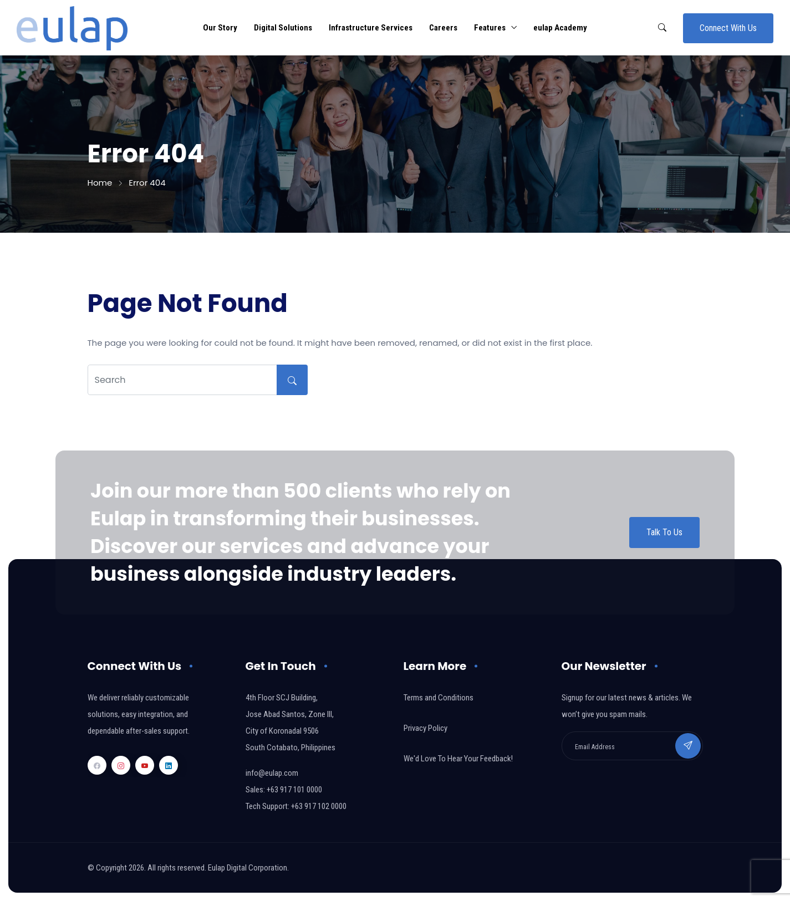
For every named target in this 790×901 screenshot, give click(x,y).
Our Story (220, 28)
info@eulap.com (272, 773)
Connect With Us (728, 28)
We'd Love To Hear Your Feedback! (458, 759)
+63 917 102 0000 (318, 806)
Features (490, 28)
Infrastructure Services (370, 28)
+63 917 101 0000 (294, 790)
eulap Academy (560, 28)
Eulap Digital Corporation (247, 868)
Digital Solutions (283, 28)
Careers (443, 28)
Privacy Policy (425, 728)
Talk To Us (664, 532)
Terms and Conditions (438, 698)
